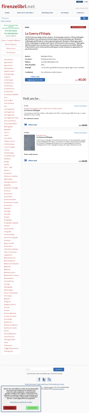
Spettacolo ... (8, 322)
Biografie (7, 129)
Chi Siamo (65, 13)
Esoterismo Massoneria (8, 197)
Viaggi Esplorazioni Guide (11, 348)
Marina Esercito (10, 258)
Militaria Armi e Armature (10, 273)
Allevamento (8, 68)
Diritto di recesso (30, 384)
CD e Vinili (8, 138)
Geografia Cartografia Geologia (8, 232)
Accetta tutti (32, 408)
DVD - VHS (8, 167)
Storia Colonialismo (78, 27)
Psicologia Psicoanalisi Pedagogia (8, 296)
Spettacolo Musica (11, 325)
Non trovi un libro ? (25, 13)
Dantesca (7, 159)
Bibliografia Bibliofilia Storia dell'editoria (10, 127)
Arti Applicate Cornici (9, 112)
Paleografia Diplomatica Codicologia (8, 287)
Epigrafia (7, 185)
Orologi (7, 284)
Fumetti (7, 226)
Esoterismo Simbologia (8, 205)
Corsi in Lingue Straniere (9, 147)
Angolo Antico (9, 71)
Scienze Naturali (10, 313)
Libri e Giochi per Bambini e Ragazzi (10, 252)
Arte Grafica (8, 100)
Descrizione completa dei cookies (21, 402)
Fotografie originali (11, 223)
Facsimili (7, 208)
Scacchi (7, 307)
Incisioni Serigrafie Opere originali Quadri (11, 238)
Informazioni (47, 13)
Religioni (7, 302)
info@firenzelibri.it (58, 389)
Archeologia (8, 80)
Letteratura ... (9, 246)
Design (6, 162)
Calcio (6, 135)
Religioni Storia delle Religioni (10, 305)
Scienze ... (7, 310)
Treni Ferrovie (9, 337)
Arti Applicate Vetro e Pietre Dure (11, 118)
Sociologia (8, 319)
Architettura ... (9, 83)
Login (77, 8)
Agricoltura (8, 62)
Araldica (7, 77)
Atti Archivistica (10, 121)
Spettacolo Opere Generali (10, 328)
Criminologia (9, 153)
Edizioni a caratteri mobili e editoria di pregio (11, 176)
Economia (7, 173)
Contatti (80, 13)
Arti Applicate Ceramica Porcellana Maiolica (11, 109)
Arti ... (6, 106)
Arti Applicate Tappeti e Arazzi (10, 115)
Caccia (6, 132)
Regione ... (7, 299)
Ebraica (7, 170)
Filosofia (7, 214)
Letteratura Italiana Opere (11, 249)
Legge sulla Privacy (42, 384)
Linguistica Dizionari (8, 255)
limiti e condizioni (11, 35)
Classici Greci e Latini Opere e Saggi (11, 141)
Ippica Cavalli (9, 243)
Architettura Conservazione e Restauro (10, 86)
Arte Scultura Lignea (9, 103)
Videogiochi (8, 351)
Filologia (7, 211)
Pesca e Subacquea (11, 293)
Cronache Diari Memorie (9, 156)
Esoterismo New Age (10, 200)
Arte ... (6, 97)
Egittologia (8, 179)
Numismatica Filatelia (9, 278)
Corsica (7, 150)
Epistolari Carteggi (11, 188)
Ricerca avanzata (6, 21)
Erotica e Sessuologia (8, 191)
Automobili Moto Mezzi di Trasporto (11, 124)
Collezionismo (9, 144)
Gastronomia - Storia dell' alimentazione (9, 229)
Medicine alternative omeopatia (8, 267)
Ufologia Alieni (9, 339)
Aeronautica (8, 59)
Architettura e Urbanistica (9, 89)
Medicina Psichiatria (11, 264)
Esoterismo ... (9, 194)
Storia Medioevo (10, 334)
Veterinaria (8, 345)
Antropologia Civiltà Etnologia (10, 74)
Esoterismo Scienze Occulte (11, 203)
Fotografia (8, 220)
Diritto (6, 164)
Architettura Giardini (8, 92)
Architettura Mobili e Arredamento (11, 95)
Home (7, 13)
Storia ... (7, 331)
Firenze (6, 217)
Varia (6, 342)
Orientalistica (9, 281)
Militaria (7, 269)
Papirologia (8, 290)
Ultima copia (35, 76)
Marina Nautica (9, 261)
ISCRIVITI (58, 369)
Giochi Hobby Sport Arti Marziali (11, 235)
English (86, 1)
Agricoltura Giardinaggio (9, 65)
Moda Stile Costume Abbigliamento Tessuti (11, 275)
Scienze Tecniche (10, 316)
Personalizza (9, 408)
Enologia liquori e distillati (10, 182)
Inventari (7, 240)
